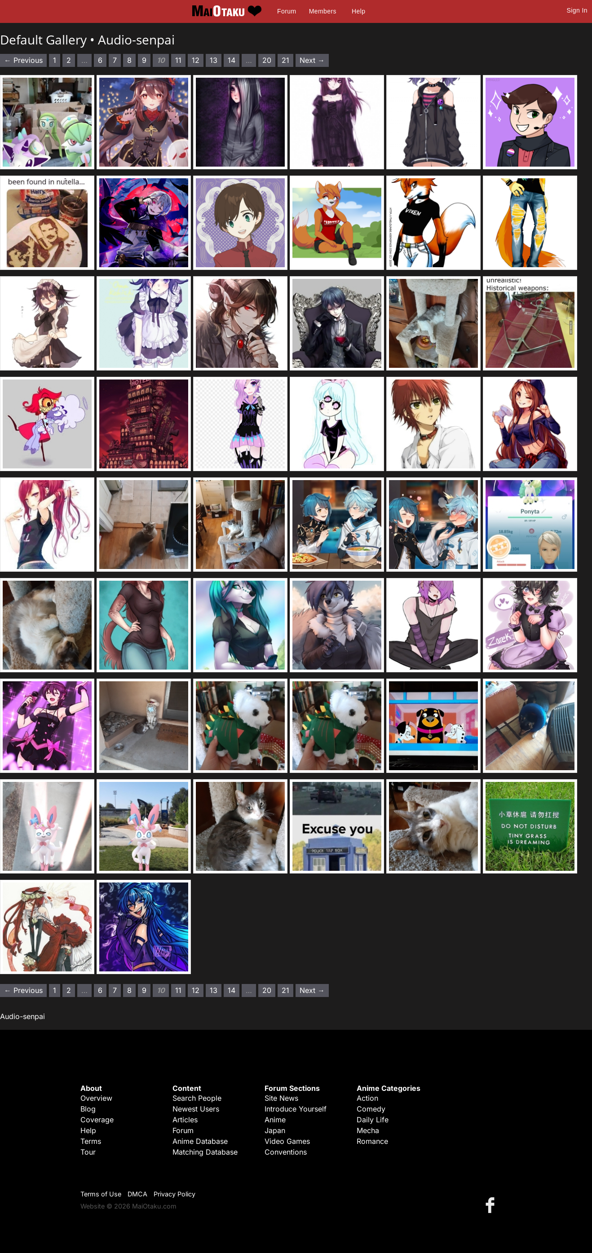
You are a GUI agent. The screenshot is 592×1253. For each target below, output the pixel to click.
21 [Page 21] (285, 60)
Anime (275, 1119)
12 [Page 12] (195, 60)
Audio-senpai (136, 39)
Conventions (286, 1151)
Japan (275, 1130)
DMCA (137, 1194)
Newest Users (195, 1108)
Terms (90, 1141)
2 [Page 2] (68, 60)
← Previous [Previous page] (23, 60)
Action (367, 1098)
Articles (185, 1119)
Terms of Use (100, 1194)
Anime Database (200, 1141)
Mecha (368, 1130)
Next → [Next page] (312, 60)
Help (358, 11)
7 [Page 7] (115, 60)
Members (322, 11)
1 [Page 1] (54, 60)
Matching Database (205, 1151)
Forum (286, 11)
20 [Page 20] (266, 60)
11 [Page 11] (178, 60)
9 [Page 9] (144, 60)
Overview (96, 1098)
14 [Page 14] (231, 60)
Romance (372, 1141)
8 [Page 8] (129, 60)
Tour (88, 1151)
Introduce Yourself (296, 1108)
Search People (196, 1098)
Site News (281, 1098)
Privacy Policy (174, 1194)
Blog (88, 1108)
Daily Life (373, 1119)
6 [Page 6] (100, 60)
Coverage (97, 1119)
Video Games (287, 1141)
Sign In (577, 10)
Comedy (371, 1108)
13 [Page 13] (213, 60)
